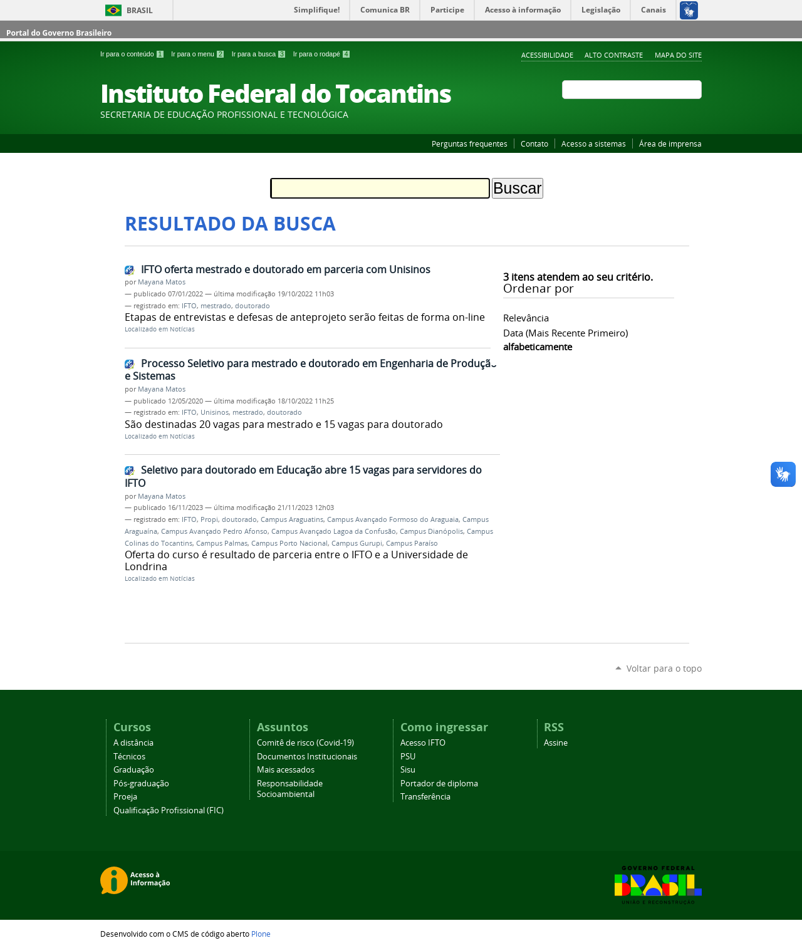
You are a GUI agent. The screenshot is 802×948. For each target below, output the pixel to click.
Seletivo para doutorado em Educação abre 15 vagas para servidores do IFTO (303, 476)
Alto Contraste (614, 55)
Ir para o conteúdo (133, 54)
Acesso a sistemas (593, 143)
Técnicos (129, 756)
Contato (534, 143)
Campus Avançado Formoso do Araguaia (393, 519)
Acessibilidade (547, 55)
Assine (556, 742)
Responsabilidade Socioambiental (290, 789)
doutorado (252, 305)
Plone (261, 934)
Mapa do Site (678, 55)
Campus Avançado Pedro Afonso (214, 531)
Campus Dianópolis (431, 531)
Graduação (133, 769)
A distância (133, 742)
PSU (407, 756)
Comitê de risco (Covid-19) (305, 742)
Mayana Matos (161, 282)
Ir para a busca (260, 54)
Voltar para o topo (664, 668)
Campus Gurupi (356, 543)
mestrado (215, 305)
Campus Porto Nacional (289, 543)
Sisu (407, 769)
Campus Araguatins (292, 519)
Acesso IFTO (422, 742)
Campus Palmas (221, 543)
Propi (209, 519)
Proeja (125, 796)
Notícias (182, 329)
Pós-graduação (141, 783)
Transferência (425, 796)
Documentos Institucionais (307, 756)
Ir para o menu (198, 54)
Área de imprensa (670, 143)
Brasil (140, 10)
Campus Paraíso (412, 543)
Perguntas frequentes (470, 143)
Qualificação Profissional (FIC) (168, 810)
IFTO (189, 305)
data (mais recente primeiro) (565, 332)
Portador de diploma (439, 783)
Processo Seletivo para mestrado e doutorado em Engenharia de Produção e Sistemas (311, 370)
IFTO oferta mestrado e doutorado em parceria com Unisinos (285, 269)
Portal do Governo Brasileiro (59, 33)
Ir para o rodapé (322, 54)
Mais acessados (286, 769)
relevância (526, 317)
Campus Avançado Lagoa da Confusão (333, 531)
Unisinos (214, 412)
